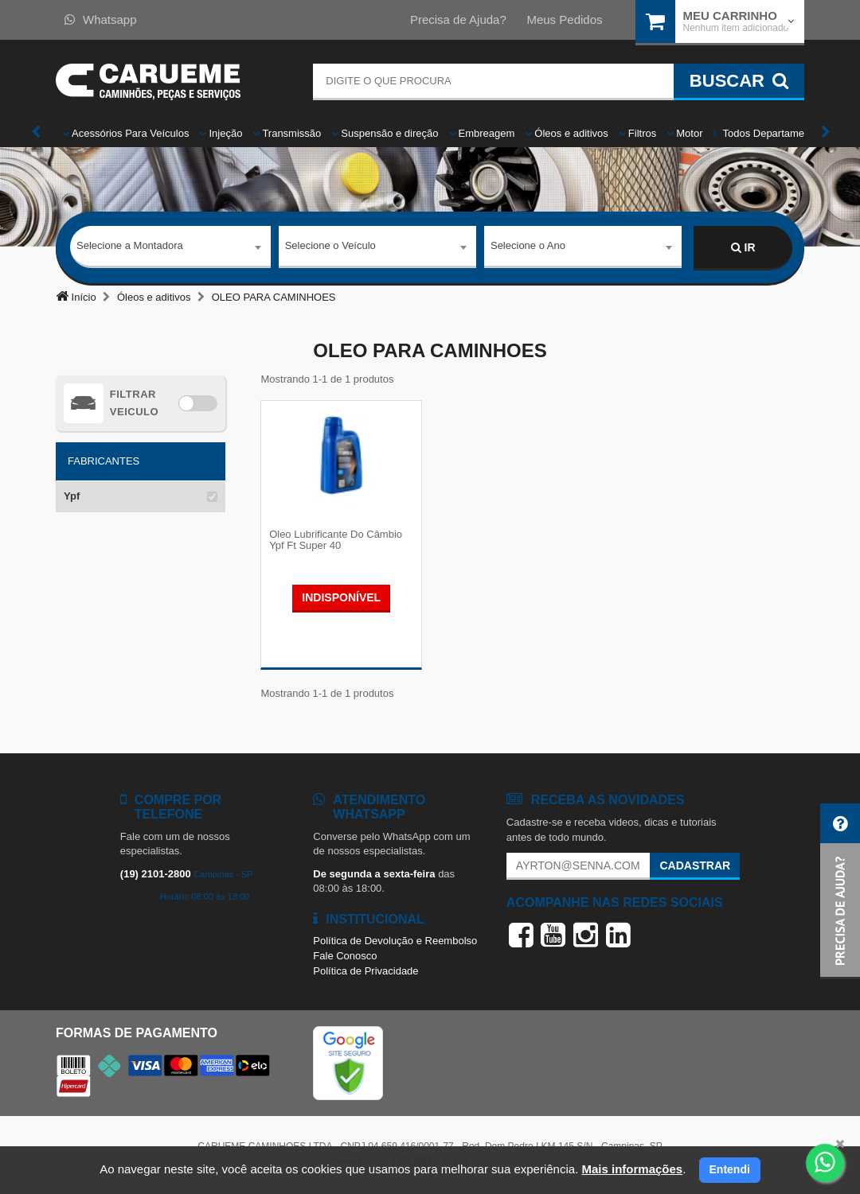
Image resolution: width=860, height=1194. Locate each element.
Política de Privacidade (365, 972)
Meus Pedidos (564, 19)
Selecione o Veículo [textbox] (330, 247)
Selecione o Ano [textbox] (528, 247)
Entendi (730, 1169)
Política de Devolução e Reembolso (395, 942)
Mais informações (631, 1169)
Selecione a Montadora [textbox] (129, 247)
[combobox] (170, 248)
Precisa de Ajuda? (458, 19)
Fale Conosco (345, 957)
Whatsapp (100, 19)
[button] (840, 891)
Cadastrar (694, 867)
